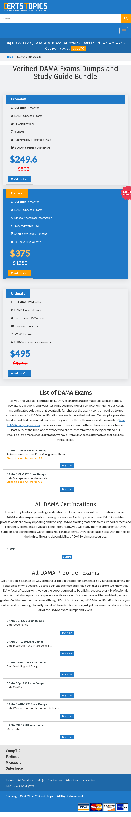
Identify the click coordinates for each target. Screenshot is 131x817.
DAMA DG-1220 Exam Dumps (25, 620)
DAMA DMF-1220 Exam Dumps (26, 474)
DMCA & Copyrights (20, 786)
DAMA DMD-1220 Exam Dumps (26, 662)
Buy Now (67, 465)
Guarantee (88, 780)
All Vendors (25, 780)
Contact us (55, 780)
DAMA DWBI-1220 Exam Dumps (27, 704)
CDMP (11, 549)
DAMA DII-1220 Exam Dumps (25, 641)
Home (9, 56)
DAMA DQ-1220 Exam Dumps (25, 683)
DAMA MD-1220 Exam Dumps (25, 725)
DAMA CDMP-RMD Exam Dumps (27, 450)
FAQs (40, 780)
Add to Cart (20, 179)
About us (72, 780)
